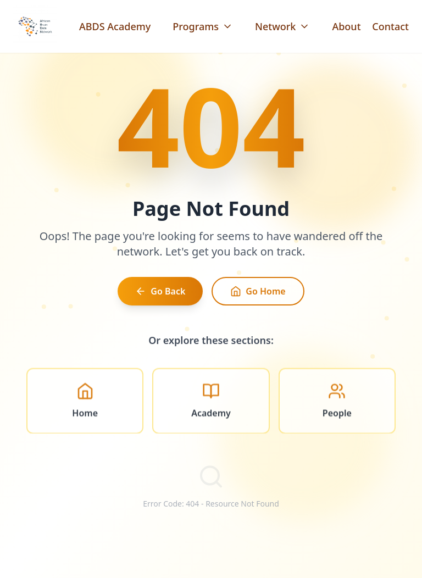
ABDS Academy (115, 26)
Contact (390, 26)
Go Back (160, 294)
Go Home (257, 294)
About (346, 26)
